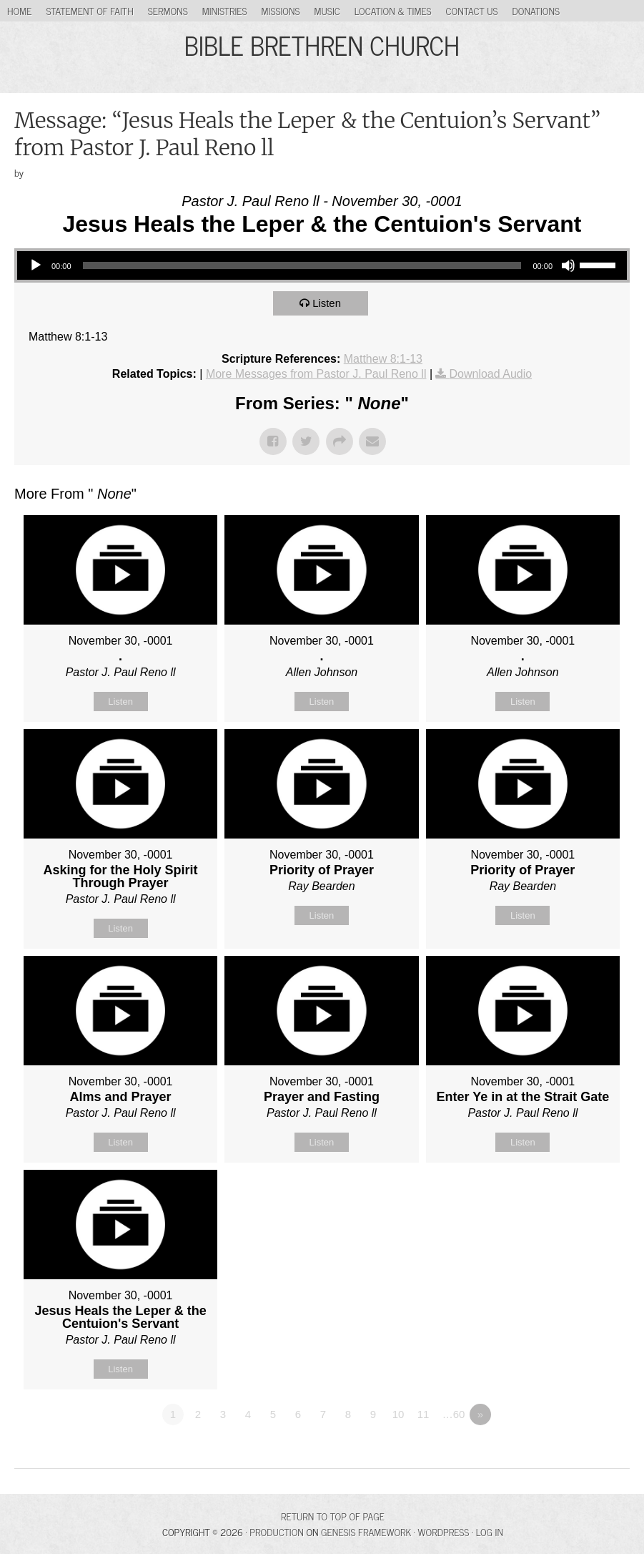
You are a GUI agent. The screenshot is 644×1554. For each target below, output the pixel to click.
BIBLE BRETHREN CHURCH (322, 45)
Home (19, 10)
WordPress (444, 1531)
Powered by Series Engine (577, 1454)
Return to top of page (333, 1515)
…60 (453, 1414)
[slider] (302, 265)
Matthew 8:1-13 (383, 359)
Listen (326, 303)
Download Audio (490, 374)
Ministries (224, 10)
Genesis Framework (366, 1531)
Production (276, 1531)
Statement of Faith (89, 10)
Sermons (168, 10)
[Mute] (568, 265)
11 (423, 1414)
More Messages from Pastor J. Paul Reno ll (316, 374)
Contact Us (472, 10)
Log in (489, 1531)
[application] (322, 265)
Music (327, 10)
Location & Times (393, 10)
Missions (281, 10)
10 (398, 1414)
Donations (536, 10)
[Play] (36, 265)
